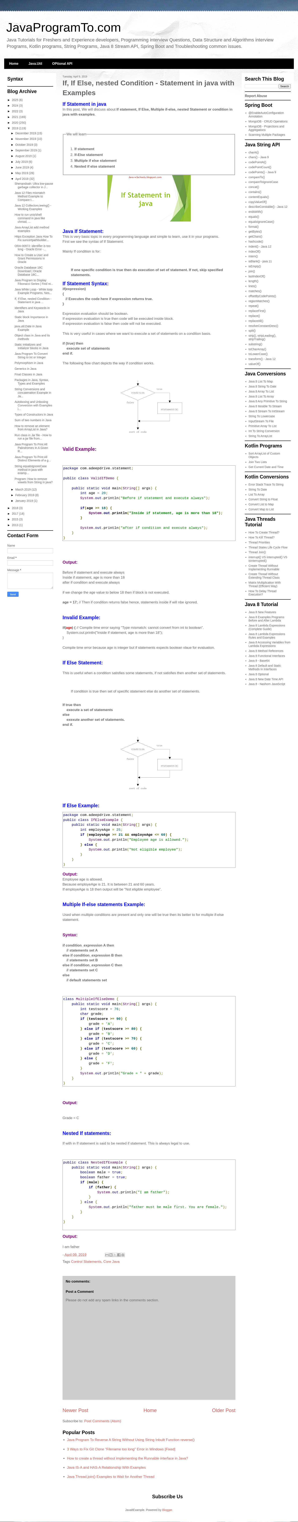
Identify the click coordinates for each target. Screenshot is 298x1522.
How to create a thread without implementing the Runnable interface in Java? (127, 1458)
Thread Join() (257, 552)
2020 (15, 122)
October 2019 (24, 144)
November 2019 (26, 139)
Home (13, 63)
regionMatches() (259, 301)
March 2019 (23, 489)
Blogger (167, 1510)
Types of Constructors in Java (34, 414)
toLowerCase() (258, 354)
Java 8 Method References (266, 651)
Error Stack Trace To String (266, 484)
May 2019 (22, 173)
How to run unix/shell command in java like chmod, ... (30, 218)
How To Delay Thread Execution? (263, 592)
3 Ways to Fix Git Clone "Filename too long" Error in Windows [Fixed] (121, 1449)
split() (252, 330)
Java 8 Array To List (261, 391)
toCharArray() (257, 349)
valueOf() (255, 364)
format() (254, 226)
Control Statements (86, 1262)
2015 (15, 519)
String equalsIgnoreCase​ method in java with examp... (31, 470)
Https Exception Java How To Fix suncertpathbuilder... (34, 238)
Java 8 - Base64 (259, 660)
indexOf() (255, 251)
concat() (254, 187)
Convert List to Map (261, 504)
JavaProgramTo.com (63, 27)
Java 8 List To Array (261, 396)
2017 (15, 513)
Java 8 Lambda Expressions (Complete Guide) (267, 627)
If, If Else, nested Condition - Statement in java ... (33, 300)
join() (252, 271)
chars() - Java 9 (259, 157)
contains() (255, 192)
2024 (15, 105)
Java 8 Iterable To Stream (265, 406)
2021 (15, 117)
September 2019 (26, 150)
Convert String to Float (263, 499)
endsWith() (256, 211)
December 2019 (26, 133)
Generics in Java (25, 368)
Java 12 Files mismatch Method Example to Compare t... (30, 196)
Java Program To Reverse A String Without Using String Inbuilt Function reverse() (131, 1440)
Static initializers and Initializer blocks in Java (31, 346)
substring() (255, 344)
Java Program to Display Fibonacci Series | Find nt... (34, 282)
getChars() (255, 236)
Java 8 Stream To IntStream (267, 411)
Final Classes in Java (28, 374)
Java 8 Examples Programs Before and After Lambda (266, 618)
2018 (15, 508)
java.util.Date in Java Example (28, 328)
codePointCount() (260, 167)
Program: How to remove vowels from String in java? (34, 480)
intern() (253, 256)
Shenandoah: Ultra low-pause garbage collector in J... (34, 185)
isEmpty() (255, 266)
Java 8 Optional (259, 674)
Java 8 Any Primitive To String (268, 401)
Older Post (223, 1410)
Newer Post (75, 1410)
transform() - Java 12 (262, 359)
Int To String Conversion (264, 431)
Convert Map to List (261, 509)
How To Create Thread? (264, 532)
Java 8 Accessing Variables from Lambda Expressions (269, 644)
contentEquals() (259, 197)
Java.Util (35, 63)
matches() (255, 291)
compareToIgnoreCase (263, 182)
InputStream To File (261, 421)
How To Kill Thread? (262, 537)
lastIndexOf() (257, 276)
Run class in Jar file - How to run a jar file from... (33, 436)
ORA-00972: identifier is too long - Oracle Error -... (32, 247)
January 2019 (24, 500)
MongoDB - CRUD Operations (268, 121)
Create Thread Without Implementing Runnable (264, 567)
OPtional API (62, 63)
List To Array (257, 494)
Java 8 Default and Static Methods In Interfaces (265, 667)
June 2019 (22, 167)
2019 (15, 128)
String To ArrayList (260, 436)
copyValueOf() (258, 202)
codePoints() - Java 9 (262, 172)
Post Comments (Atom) (102, 1421)
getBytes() (255, 231)
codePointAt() (257, 162)
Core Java (111, 1262)
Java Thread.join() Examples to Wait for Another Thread (110, 1477)
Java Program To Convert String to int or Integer (31, 355)
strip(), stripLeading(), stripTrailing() (262, 337)
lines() (253, 286)
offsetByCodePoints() (262, 296)
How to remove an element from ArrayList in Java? (32, 427)
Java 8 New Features (262, 612)
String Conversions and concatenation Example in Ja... (33, 392)
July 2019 (22, 161)
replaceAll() (256, 321)
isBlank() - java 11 (260, 261)
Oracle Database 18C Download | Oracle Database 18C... (29, 271)
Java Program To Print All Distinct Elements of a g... (33, 458)
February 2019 (25, 495)
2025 (15, 100)
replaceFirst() (257, 311)
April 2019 (22, 179)
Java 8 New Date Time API (266, 679)
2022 (15, 111)
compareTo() (257, 177)
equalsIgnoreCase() (261, 221)
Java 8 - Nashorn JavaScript (267, 684)
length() (253, 281)
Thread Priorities (259, 542)
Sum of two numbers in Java (33, 420)
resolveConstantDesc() (263, 326)
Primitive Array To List (263, 426)
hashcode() (256, 241)
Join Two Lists (258, 462)
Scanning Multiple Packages (267, 134)
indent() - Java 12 (260, 246)
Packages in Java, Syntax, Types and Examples (32, 381)
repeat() (254, 306)
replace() (254, 316)
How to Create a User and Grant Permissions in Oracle (31, 258)
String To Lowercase (262, 416)
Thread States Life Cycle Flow (268, 547)
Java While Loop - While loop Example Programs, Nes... (33, 291)
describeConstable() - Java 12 (268, 206)
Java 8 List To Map (261, 381)
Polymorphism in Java (29, 363)
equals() (254, 216)
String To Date (258, 489)
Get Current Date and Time (266, 467)
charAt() (254, 152)
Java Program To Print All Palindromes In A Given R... (31, 448)
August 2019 (24, 156)
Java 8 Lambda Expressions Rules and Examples (267, 635)
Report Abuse (256, 96)
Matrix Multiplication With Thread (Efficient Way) (265, 584)
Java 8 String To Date (263, 386)
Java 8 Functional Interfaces (267, 656)
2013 (15, 525)
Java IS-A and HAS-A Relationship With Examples (106, 1468)
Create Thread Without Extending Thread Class (264, 575)
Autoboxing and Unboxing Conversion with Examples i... (33, 405)
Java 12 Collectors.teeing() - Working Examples (33, 207)
